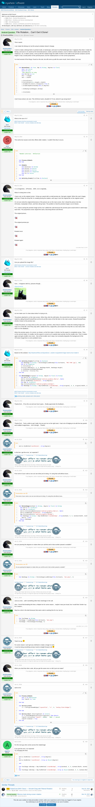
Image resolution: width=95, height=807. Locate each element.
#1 (92, 39)
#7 (86, 310)
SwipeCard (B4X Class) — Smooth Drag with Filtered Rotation (31, 789)
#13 (86, 490)
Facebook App (29, 455)
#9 (86, 401)
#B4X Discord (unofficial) (7, 10)
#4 (86, 185)
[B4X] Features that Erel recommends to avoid (26, 121)
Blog (48, 7)
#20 (86, 741)
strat (7, 146)
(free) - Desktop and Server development (19, 20)
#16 (86, 597)
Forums (54, 7)
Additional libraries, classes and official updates (30, 790)
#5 (86, 259)
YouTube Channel (19, 455)
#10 (86, 420)
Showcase (21, 7)
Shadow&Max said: (21, 493)
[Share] (90, 39)
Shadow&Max (8, 35)
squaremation (7, 449)
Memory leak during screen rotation (29, 794)
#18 (86, 665)
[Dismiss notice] (92, 14)
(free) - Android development (15, 18)
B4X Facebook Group (20, 10)
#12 (86, 470)
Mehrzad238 (87, 790)
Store (28, 7)
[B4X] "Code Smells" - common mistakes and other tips (28, 123)
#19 (86, 684)
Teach (42, 7)
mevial (8, 796)
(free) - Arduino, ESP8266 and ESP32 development (22, 24)
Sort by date (81, 111)
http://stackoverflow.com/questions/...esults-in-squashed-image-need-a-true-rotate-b (53, 353)
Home (4, 7)
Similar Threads (29, 35)
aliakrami (8, 790)
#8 (86, 349)
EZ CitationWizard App (41, 455)
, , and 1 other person (28, 396)
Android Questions (22, 796)
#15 (86, 560)
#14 (86, 541)
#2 (86, 115)
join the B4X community (39, 25)
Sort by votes (89, 111)
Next (8, 111)
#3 (86, 136)
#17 (86, 637)
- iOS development (12, 22)
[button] (12, 7)
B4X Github (31, 10)
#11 (86, 439)
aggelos (7, 751)
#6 (86, 280)
